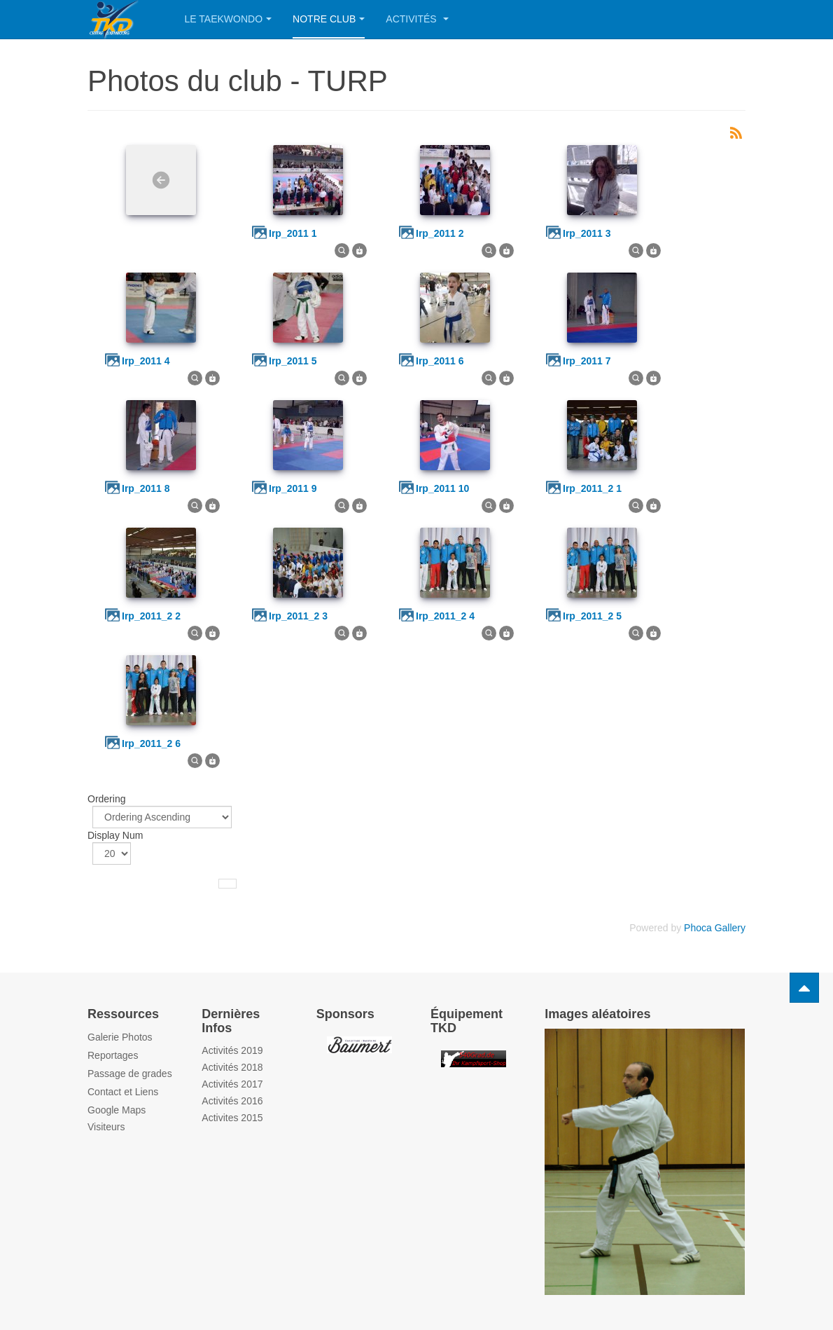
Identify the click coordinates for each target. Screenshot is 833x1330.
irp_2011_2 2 (151, 616)
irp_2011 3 (587, 233)
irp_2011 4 (146, 360)
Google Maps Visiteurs (117, 1118)
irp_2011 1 (293, 233)
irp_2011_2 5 (592, 616)
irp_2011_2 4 (445, 616)
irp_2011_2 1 (592, 488)
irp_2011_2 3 (298, 616)
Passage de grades (130, 1073)
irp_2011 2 (440, 233)
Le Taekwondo (228, 19)
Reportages (113, 1055)
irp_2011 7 (587, 360)
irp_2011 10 (442, 488)
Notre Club (329, 19)
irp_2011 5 (293, 360)
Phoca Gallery (715, 927)
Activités (417, 19)
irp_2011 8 (146, 488)
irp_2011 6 (440, 360)
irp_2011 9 (293, 488)
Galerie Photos (120, 1037)
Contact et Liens (123, 1091)
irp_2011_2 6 (151, 743)
